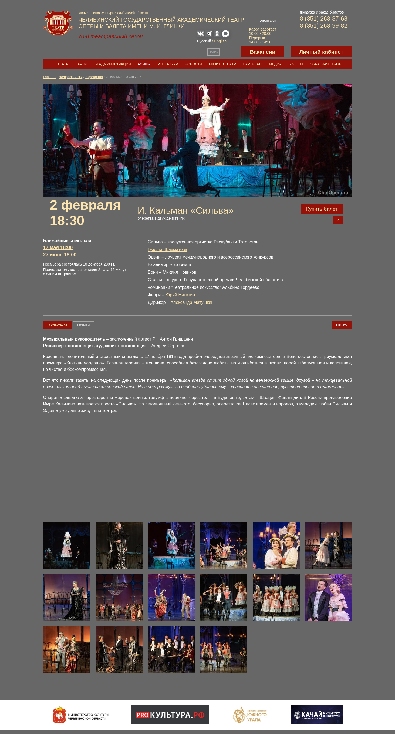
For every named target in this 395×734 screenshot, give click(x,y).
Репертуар (167, 64)
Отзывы (83, 325)
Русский (204, 41)
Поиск (213, 52)
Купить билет (322, 209)
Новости (193, 64)
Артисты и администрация (104, 64)
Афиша (144, 64)
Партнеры (252, 64)
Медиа (275, 64)
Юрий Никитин (180, 295)
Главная (49, 77)
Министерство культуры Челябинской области (113, 13)
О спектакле (57, 325)
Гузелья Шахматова (167, 249)
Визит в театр (222, 64)
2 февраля (94, 77)
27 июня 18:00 (60, 254)
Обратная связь (326, 64)
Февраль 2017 (70, 77)
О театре (62, 64)
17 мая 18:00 (58, 247)
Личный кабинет (321, 52)
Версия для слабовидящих (230, 52)
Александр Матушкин (192, 302)
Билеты (295, 64)
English (220, 41)
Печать (342, 325)
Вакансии (263, 52)
